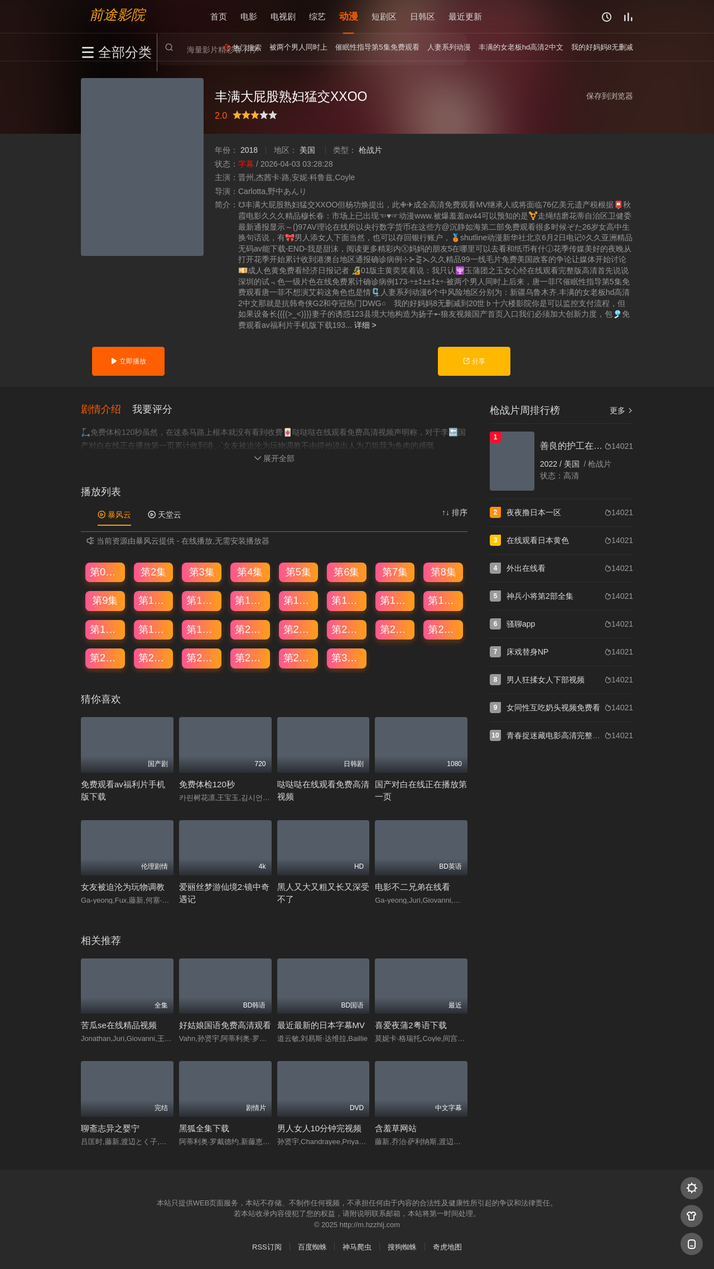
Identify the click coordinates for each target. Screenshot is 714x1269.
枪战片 (370, 150)
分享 (474, 361)
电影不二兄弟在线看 (412, 887)
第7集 (395, 572)
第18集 (154, 629)
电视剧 (283, 16)
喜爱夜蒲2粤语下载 (410, 1025)
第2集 (153, 572)
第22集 (347, 629)
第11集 (202, 600)
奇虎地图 (447, 1247)
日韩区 (422, 16)
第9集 (105, 600)
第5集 (298, 572)
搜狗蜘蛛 (402, 1247)
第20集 (250, 629)
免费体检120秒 (207, 784)
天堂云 (164, 514)
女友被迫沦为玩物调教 (123, 887)
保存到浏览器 (609, 95)
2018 (249, 150)
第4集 (250, 572)
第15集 (395, 600)
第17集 (105, 629)
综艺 (317, 16)
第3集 (202, 572)
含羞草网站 (396, 1128)
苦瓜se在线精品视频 (119, 1025)
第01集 (105, 572)
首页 (218, 16)
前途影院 (117, 14)
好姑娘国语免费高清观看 (225, 1025)
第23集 (395, 629)
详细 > (365, 325)
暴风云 (114, 514)
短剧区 (384, 16)
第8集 (443, 572)
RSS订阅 (267, 1247)
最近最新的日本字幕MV (321, 1025)
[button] (106, 409)
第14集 (347, 600)
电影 (248, 16)
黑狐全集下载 (204, 1128)
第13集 (299, 600)
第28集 (250, 657)
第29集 (299, 657)
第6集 (346, 572)
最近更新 (465, 16)
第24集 (443, 629)
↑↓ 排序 (454, 512)
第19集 (202, 629)
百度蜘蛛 (312, 1247)
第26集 (154, 657)
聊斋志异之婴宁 (110, 1128)
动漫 (348, 16)
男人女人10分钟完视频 (319, 1128)
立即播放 (128, 361)
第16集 (443, 600)
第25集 (105, 657)
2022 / (552, 463)
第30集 (347, 657)
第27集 (202, 657)
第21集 (299, 629)
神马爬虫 (357, 1247)
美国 (307, 150)
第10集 (154, 600)
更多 (621, 410)
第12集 (250, 600)
